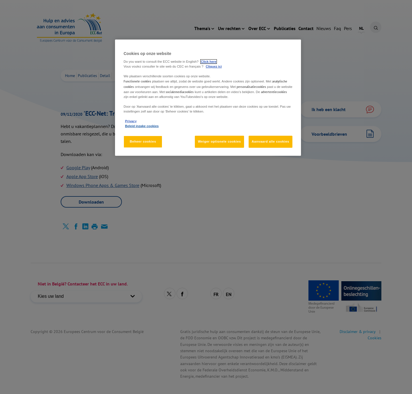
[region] (208, 98)
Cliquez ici (214, 66)
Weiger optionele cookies (219, 141)
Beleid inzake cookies (142, 126)
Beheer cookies (143, 141)
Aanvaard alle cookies (270, 141)
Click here (208, 61)
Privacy (130, 121)
